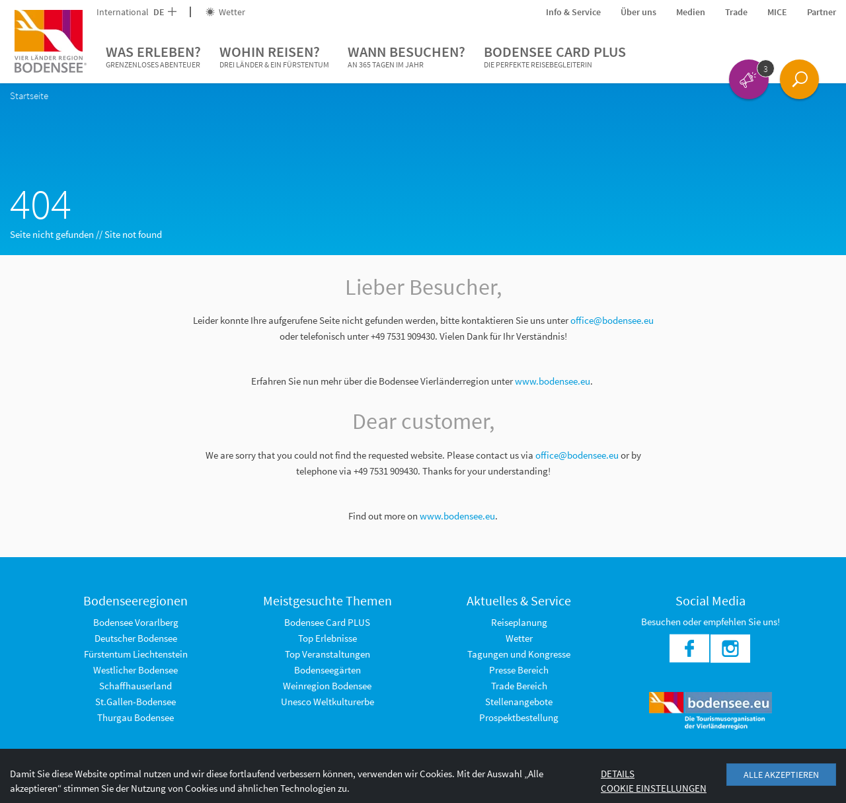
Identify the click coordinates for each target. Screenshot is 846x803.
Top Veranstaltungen (327, 654)
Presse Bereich (519, 670)
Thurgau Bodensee (135, 717)
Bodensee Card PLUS (555, 56)
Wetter (225, 12)
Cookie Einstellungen (654, 788)
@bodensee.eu (589, 455)
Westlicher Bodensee (135, 670)
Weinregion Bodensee (327, 685)
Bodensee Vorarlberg (135, 622)
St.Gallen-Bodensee (135, 701)
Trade (736, 12)
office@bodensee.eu (612, 320)
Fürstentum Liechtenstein (136, 654)
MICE (777, 12)
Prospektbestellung (518, 717)
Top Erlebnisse (327, 638)
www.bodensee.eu (552, 381)
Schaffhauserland (135, 685)
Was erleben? (153, 56)
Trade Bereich (519, 685)
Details (617, 773)
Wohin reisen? (274, 56)
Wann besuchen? (406, 56)
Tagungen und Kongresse (518, 654)
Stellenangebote (519, 701)
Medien (690, 12)
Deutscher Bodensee (136, 638)
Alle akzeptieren (781, 775)
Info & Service (573, 12)
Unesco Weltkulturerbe (327, 701)
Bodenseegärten (327, 670)
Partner (821, 12)
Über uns (638, 12)
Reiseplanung (519, 622)
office (546, 455)
